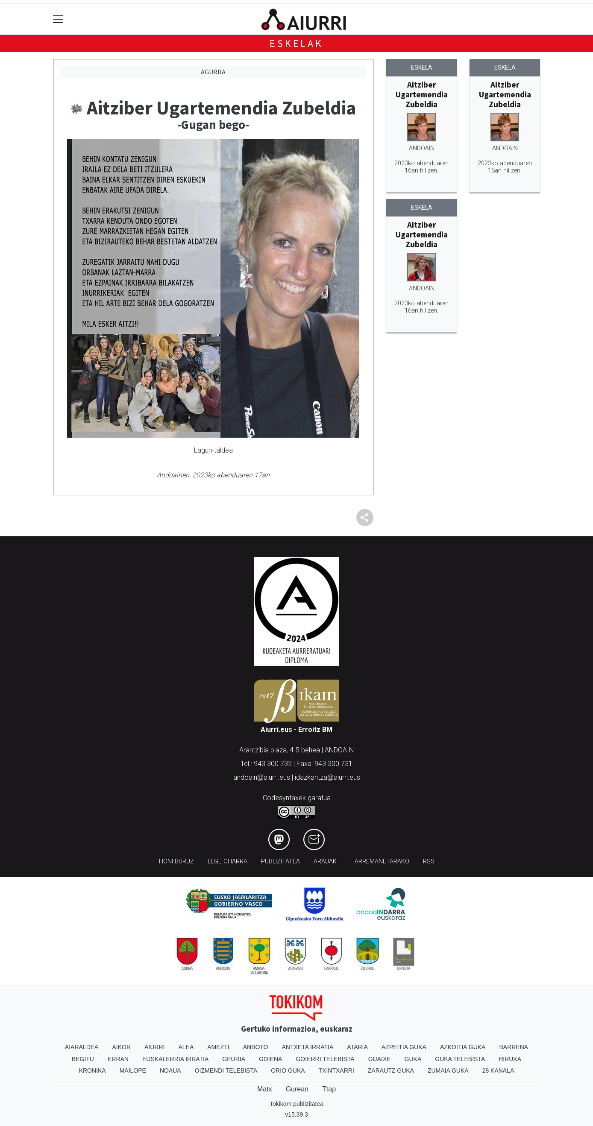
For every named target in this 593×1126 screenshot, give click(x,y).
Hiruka (510, 1059)
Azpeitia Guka (404, 1047)
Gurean (297, 1089)
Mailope (133, 1070)
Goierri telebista (325, 1059)
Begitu (83, 1059)
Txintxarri (336, 1070)
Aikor (121, 1047)
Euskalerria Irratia (175, 1059)
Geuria (233, 1059)
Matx (264, 1089)
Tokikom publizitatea (296, 1103)
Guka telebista (460, 1059)
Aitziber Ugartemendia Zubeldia (422, 94)
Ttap (329, 1089)
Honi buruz (176, 861)
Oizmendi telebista (226, 1070)
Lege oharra (227, 861)
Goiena (270, 1059)
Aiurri (154, 1047)
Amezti (218, 1047)
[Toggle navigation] (58, 19)
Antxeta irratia (308, 1047)
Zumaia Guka (448, 1070)
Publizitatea (280, 861)
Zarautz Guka (391, 1070)
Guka (413, 1059)
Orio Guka (288, 1070)
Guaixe (379, 1059)
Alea (186, 1047)
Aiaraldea (82, 1047)
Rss (428, 861)
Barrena (513, 1047)
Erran (118, 1059)
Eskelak (296, 43)
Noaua (170, 1070)
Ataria (357, 1047)
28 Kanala (498, 1070)
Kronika (92, 1070)
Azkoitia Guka (463, 1047)
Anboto (255, 1047)
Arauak (325, 861)
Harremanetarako (379, 861)
